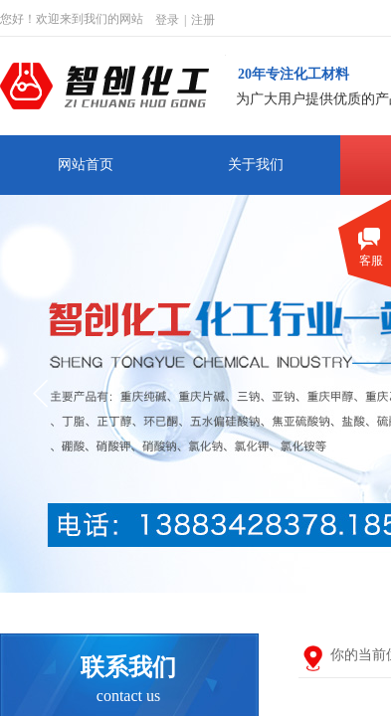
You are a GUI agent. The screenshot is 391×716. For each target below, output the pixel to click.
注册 (203, 20)
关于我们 (256, 164)
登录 (167, 20)
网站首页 (85, 164)
